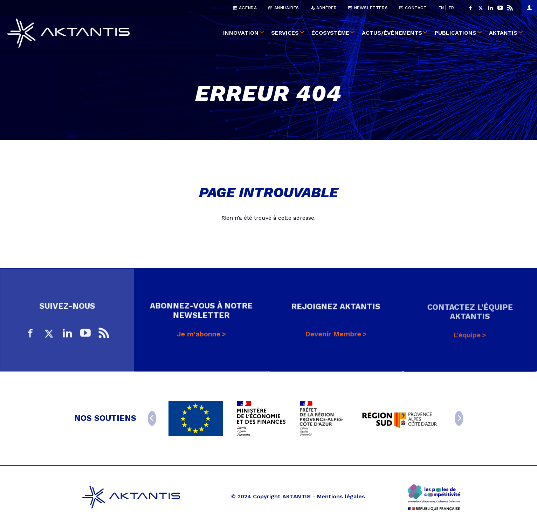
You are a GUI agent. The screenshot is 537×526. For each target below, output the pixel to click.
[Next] (459, 418)
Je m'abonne (199, 337)
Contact (413, 7)
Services (285, 32)
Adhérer (324, 7)
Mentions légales (341, 496)
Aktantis (503, 32)
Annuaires (283, 7)
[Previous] (152, 418)
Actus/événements (392, 32)
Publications (455, 32)
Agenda (245, 7)
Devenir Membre (333, 337)
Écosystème (330, 32)
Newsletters (368, 7)
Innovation (241, 32)
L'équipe (467, 339)
